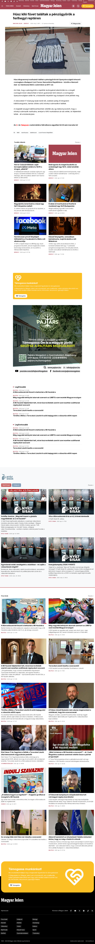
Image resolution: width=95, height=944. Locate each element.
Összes (78, 142)
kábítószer (33, 132)
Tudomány (36, 933)
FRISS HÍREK (10, 6)
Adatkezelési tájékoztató (77, 941)
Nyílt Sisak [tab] (6, 485)
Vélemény (26, 6)
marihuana (24, 132)
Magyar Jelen (17, 23)
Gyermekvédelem (22, 933)
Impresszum (4, 910)
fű (14, 132)
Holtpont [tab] (16, 485)
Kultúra (35, 926)
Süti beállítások (90, 941)
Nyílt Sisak (35, 6)
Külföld (19, 923)
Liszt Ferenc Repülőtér (46, 132)
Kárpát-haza (20, 930)
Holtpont (19, 919)
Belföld (3, 933)
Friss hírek (4, 919)
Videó (19, 926)
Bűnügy (26, 23)
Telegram (25, 125)
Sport (34, 930)
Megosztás (76, 23)
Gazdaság (36, 923)
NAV (18, 132)
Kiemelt (18, 6)
